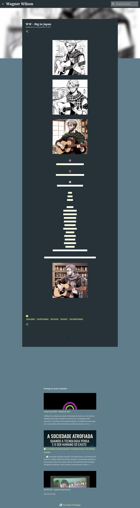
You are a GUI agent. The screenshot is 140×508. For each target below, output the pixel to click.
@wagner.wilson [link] (61, 164)
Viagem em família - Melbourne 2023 (57, 412)
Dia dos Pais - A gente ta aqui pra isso (57, 490)
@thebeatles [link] (70, 232)
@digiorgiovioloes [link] (70, 221)
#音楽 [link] (70, 193)
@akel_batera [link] (70, 247)
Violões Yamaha (42, 319)
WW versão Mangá (76, 319)
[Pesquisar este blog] (126, 4)
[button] (27, 31)
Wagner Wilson (19, 4)
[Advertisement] (70, 365)
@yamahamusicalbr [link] (70, 214)
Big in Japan (31, 319)
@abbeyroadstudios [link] (70, 229)
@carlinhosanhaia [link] (70, 218)
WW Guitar (54, 319)
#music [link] (70, 196)
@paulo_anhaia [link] (70, 239)
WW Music (64, 319)
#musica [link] (70, 200)
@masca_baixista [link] (70, 243)
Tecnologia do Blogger (70, 505)
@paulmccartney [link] (70, 236)
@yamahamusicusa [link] (70, 211)
